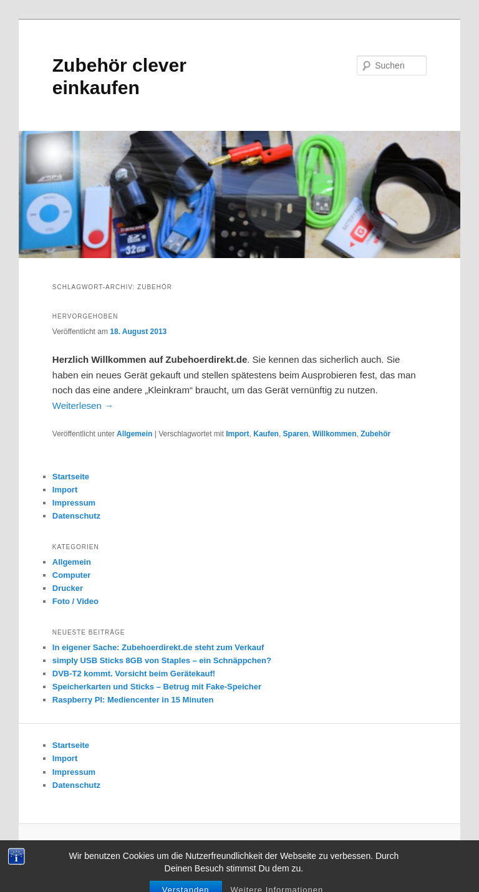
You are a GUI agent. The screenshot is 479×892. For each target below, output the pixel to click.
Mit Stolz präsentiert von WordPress (266, 848)
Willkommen (334, 433)
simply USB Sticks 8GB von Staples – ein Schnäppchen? (161, 660)
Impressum (73, 502)
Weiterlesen (83, 405)
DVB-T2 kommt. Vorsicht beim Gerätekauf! (133, 673)
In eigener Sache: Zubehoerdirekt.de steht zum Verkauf (158, 647)
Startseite (70, 476)
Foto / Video (75, 601)
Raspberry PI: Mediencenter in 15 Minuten (133, 699)
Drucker (67, 588)
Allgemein (134, 433)
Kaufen (266, 433)
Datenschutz (76, 515)
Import (237, 433)
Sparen (296, 433)
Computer (71, 575)
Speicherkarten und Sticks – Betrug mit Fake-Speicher (156, 686)
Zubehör (375, 433)
